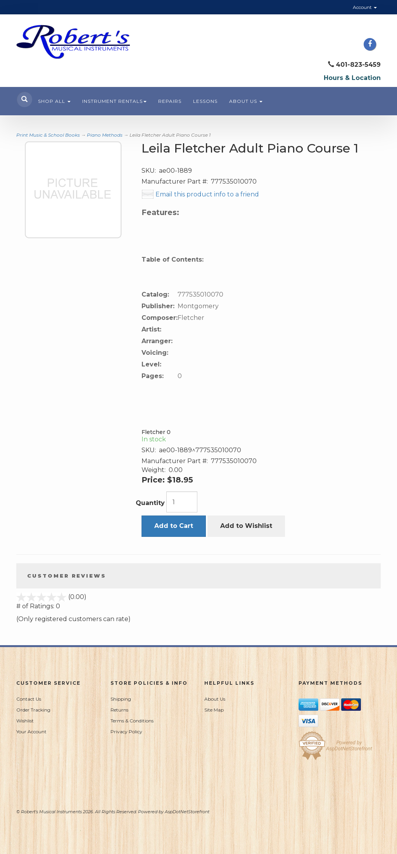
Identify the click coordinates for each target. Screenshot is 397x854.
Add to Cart (173, 525)
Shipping (120, 699)
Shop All (54, 101)
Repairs (169, 101)
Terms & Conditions (132, 721)
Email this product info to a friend (207, 194)
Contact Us (28, 699)
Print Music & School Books (48, 135)
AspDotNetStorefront (187, 811)
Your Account (31, 731)
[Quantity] (181, 501)
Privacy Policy (126, 731)
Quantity (150, 503)
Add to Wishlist (246, 525)
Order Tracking (33, 710)
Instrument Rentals (114, 101)
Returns (119, 710)
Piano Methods (105, 135)
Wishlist (25, 721)
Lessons (205, 101)
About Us (245, 101)
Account (365, 7)
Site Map (214, 710)
